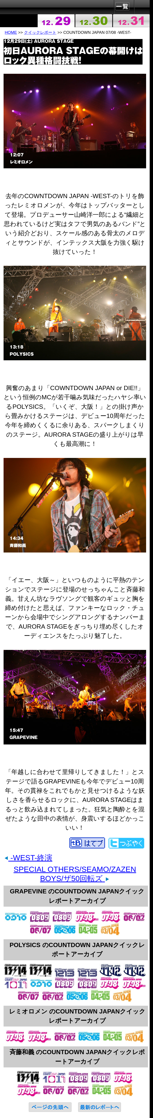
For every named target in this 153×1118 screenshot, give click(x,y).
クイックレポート (40, 32)
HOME (11, 32)
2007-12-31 (131, 20)
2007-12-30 (93, 20)
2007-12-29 (56, 20)
